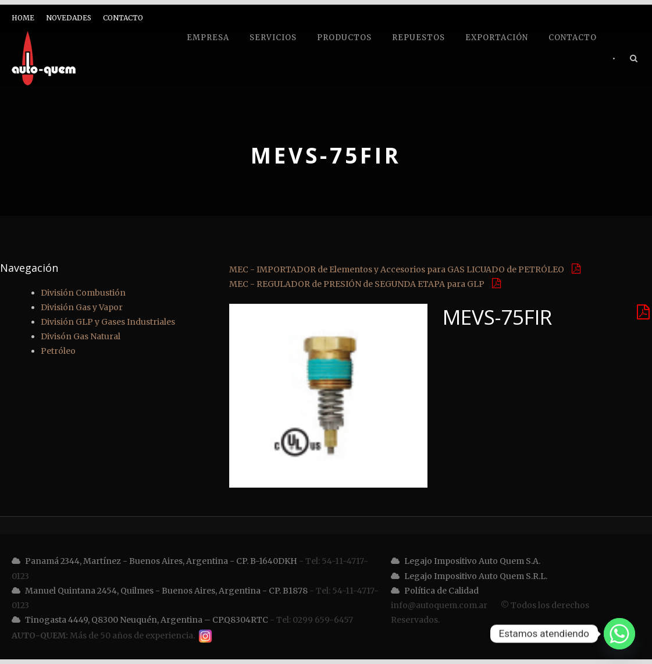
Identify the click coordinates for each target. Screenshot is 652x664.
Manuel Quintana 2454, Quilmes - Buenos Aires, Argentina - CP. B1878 (160, 590)
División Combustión (83, 292)
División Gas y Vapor (82, 307)
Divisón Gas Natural (80, 336)
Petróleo (58, 351)
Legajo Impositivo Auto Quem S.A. (465, 561)
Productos (344, 37)
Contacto (572, 37)
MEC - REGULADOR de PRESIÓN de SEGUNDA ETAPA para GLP (365, 284)
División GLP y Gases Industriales (108, 322)
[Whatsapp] (619, 633)
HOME (23, 17)
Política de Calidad (435, 590)
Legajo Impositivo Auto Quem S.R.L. (469, 576)
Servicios (273, 37)
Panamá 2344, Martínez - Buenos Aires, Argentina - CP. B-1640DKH (154, 561)
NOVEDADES (68, 17)
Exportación (496, 37)
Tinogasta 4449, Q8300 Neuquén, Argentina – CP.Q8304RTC (140, 620)
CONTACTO (123, 17)
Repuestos (418, 37)
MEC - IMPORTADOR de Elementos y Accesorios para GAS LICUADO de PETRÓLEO (404, 269)
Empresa (208, 37)
